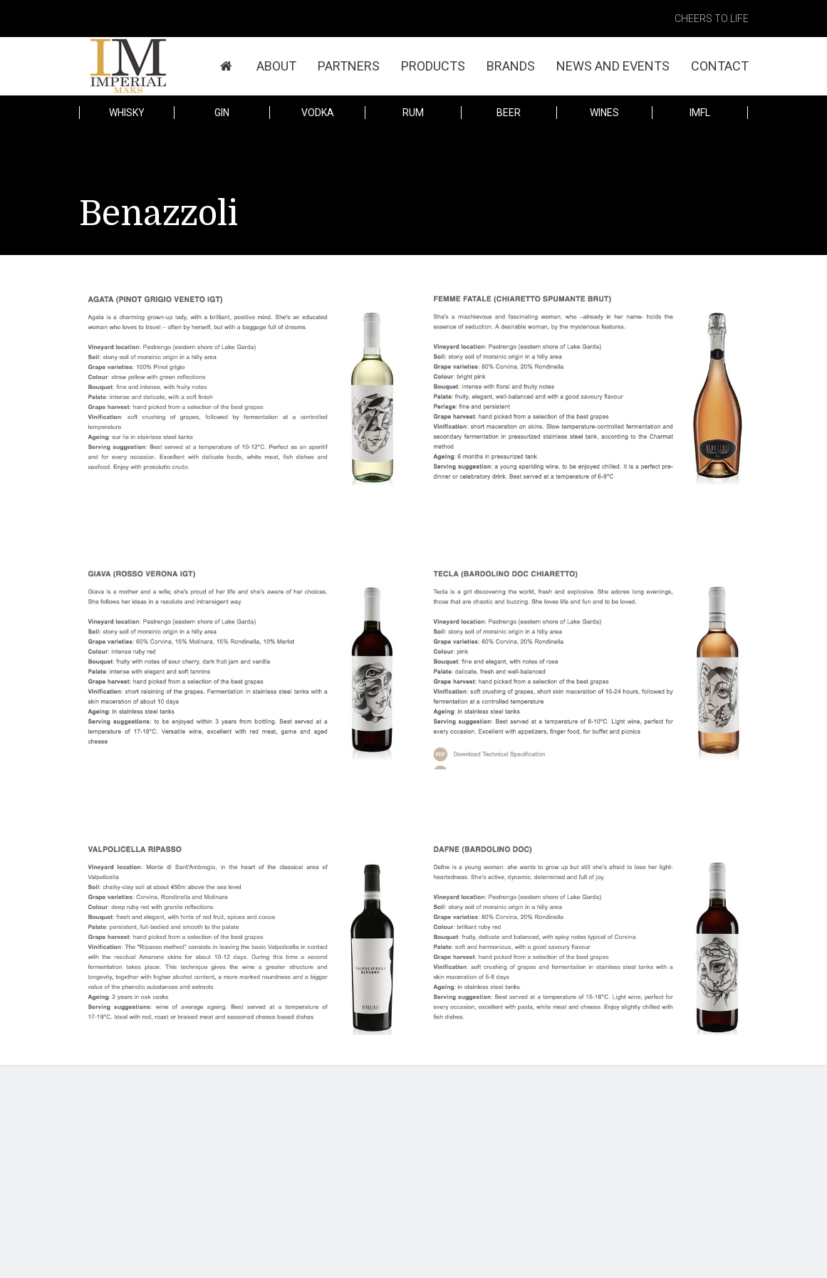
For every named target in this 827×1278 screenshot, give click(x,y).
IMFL (700, 112)
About (276, 65)
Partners (349, 65)
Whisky (127, 112)
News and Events (613, 65)
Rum (413, 112)
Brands (511, 65)
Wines (604, 112)
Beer (508, 112)
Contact (720, 65)
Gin (221, 112)
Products (433, 65)
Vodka (317, 112)
